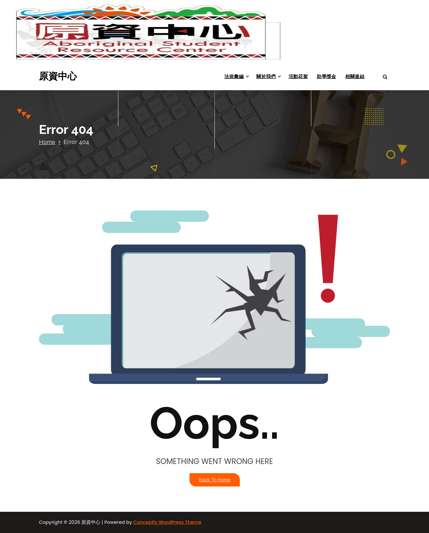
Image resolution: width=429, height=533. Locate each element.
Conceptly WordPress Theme (167, 522)
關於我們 (266, 76)
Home (47, 142)
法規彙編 (234, 76)
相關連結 (354, 76)
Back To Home (214, 479)
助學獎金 (326, 76)
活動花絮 (298, 76)
